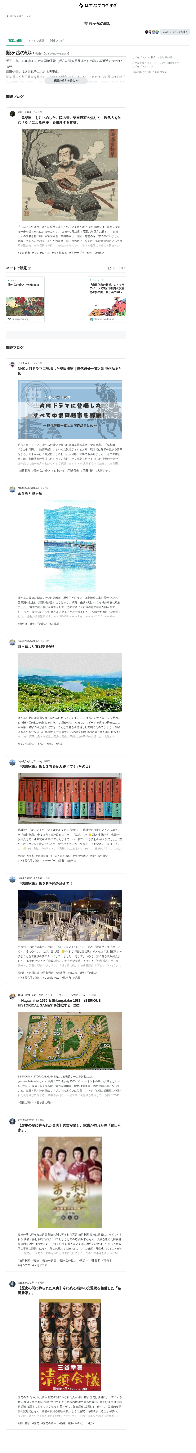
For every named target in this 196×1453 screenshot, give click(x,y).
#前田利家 (87, 470)
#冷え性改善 (59, 252)
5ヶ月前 (38, 112)
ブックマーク (15, 279)
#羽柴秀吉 (73, 470)
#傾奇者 (107, 1260)
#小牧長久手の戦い (29, 860)
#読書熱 (60, 972)
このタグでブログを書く (175, 31)
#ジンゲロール (41, 252)
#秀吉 (41, 743)
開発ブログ (173, 63)
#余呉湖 (22, 623)
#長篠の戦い (80, 855)
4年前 (47, 878)
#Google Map (51, 977)
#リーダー (49, 860)
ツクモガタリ (25, 363)
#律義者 (95, 1260)
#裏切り (83, 1260)
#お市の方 (58, 470)
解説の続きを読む (66, 80)
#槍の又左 (24, 1265)
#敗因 (91, 1423)
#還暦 (76, 977)
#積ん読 (72, 972)
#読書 (30, 855)
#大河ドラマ (103, 470)
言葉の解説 (15, 40)
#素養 (61, 860)
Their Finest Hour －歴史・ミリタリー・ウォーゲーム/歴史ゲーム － (53, 995)
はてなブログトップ (142, 66)
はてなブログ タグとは (144, 63)
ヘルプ (161, 63)
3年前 (47, 761)
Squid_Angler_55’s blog (30, 761)
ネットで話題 (36, 40)
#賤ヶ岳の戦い (95, 252)
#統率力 (71, 860)
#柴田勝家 (24, 252)
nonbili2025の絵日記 (28, 488)
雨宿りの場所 (25, 112)
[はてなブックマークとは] (29, 268)
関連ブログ (57, 40)
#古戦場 (54, 623)
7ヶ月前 (38, 363)
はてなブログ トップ (18, 16)
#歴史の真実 (49, 1260)
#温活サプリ (76, 252)
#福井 (62, 1423)
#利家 (59, 743)
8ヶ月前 (45, 488)
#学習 (21, 855)
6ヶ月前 (40, 1120)
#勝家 (50, 743)
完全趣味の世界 (26, 1120)
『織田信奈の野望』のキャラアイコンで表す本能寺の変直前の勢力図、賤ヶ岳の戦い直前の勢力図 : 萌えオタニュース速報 (107, 288)
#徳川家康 (42, 855)
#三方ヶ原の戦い (61, 855)
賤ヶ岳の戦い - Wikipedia (23, 284)
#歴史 (35, 1260)
